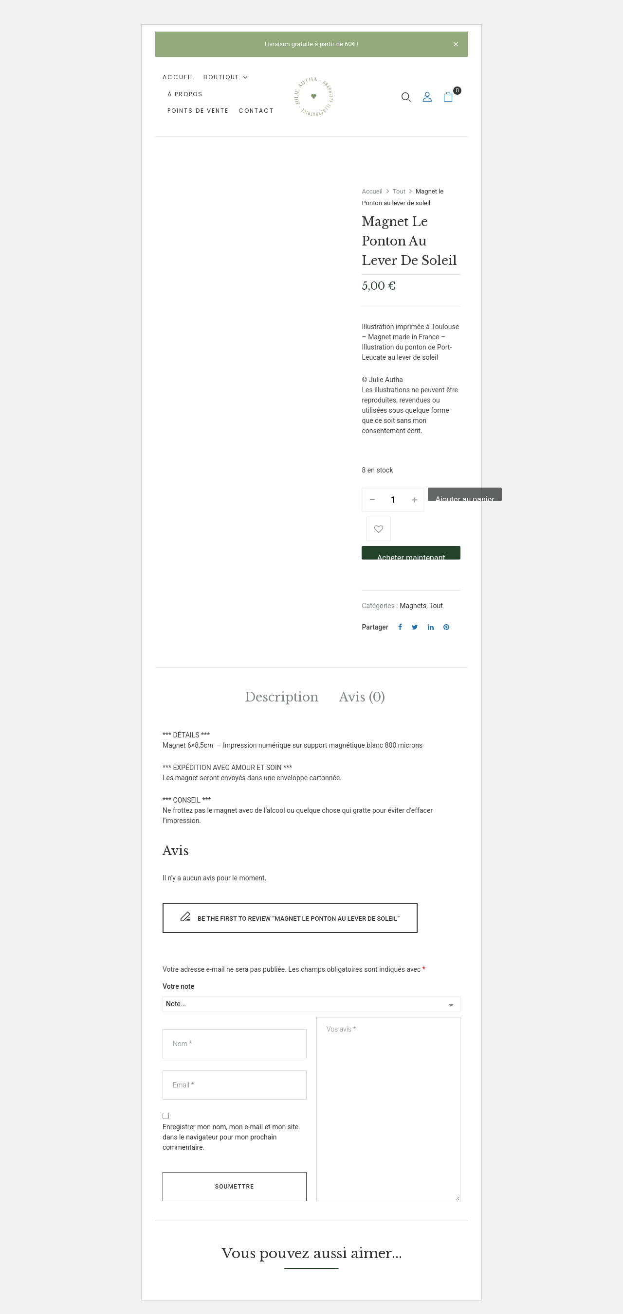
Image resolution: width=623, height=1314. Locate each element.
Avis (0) (362, 697)
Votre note (178, 986)
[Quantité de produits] (393, 500)
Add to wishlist (378, 529)
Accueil (372, 191)
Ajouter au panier (464, 498)
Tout (399, 191)
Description (281, 697)
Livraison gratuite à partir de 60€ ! (311, 44)
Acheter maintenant (411, 556)
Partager (375, 627)
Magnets (413, 606)
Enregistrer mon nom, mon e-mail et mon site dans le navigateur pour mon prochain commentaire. (230, 1137)
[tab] (281, 699)
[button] (451, 96)
